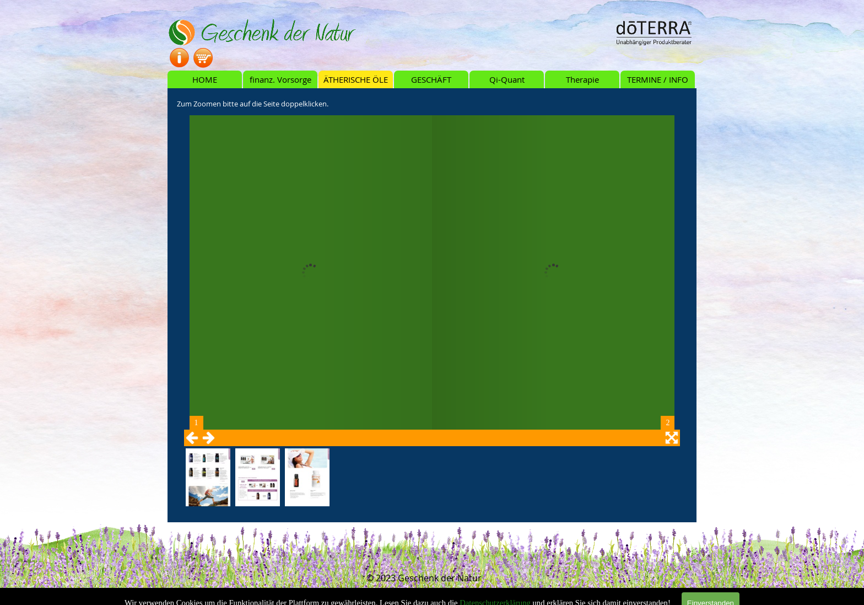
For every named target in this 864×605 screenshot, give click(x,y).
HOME (204, 79)
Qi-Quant (507, 79)
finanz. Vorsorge (280, 79)
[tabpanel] (432, 103)
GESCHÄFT (431, 79)
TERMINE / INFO (657, 79)
